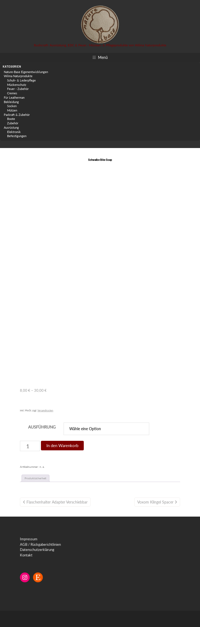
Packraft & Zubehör (17, 114)
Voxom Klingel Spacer (155, 502)
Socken (12, 106)
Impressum (28, 539)
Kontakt (26, 555)
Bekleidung (11, 102)
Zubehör (12, 123)
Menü (103, 57)
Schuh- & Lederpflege (21, 80)
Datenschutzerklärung (37, 549)
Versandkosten (45, 410)
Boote (11, 118)
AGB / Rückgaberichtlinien (40, 544)
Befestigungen (16, 136)
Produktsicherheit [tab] (35, 478)
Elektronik (14, 132)
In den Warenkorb (62, 445)
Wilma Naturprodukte (18, 76)
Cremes (12, 93)
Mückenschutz (16, 84)
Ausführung (42, 426)
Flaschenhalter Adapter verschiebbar (57, 502)
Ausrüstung (11, 127)
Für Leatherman (14, 97)
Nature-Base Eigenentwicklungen (26, 72)
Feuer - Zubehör (18, 89)
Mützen (12, 110)
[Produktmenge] (30, 446)
